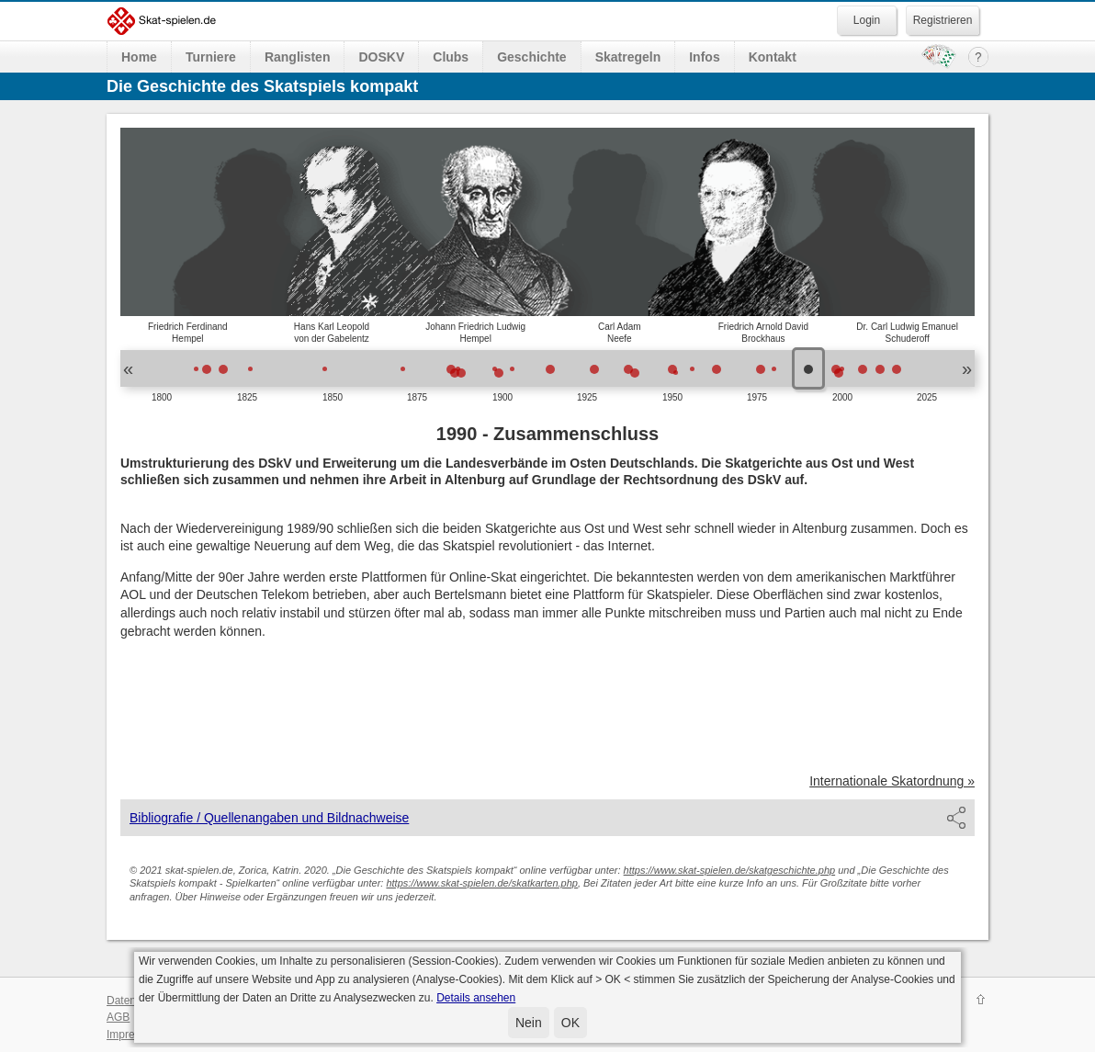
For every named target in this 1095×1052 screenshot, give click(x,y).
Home (139, 57)
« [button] (128, 368)
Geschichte (531, 57)
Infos (704, 57)
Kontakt (772, 57)
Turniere (211, 57)
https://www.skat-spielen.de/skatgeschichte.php (730, 870)
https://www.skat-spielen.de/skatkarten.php (482, 882)
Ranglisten (298, 57)
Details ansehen (475, 997)
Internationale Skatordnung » (892, 781)
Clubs (450, 57)
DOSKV (381, 57)
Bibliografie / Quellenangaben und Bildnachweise (269, 817)
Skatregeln (628, 57)
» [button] (967, 368)
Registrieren (943, 20)
